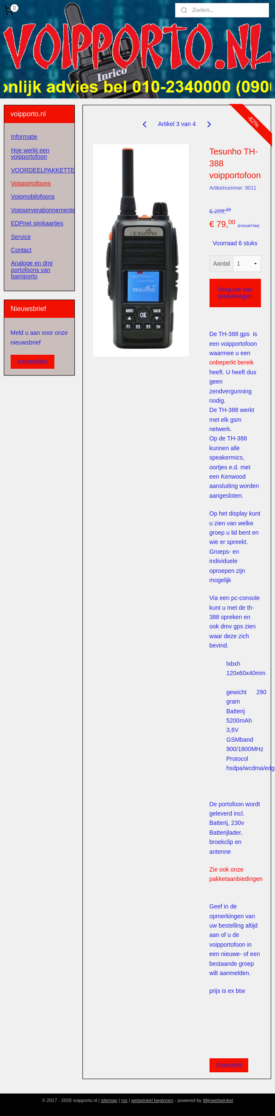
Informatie (24, 136)
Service (21, 236)
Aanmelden (32, 361)
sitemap (109, 1100)
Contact (21, 250)
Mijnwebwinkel (218, 1100)
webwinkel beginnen (152, 1100)
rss (124, 1100)
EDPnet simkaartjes (37, 223)
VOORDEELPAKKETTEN (42, 170)
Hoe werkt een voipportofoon (30, 153)
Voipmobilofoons (33, 196)
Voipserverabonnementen (42, 210)
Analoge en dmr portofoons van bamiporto (32, 270)
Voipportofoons (31, 183)
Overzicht (228, 1064)
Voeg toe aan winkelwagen (235, 293)
